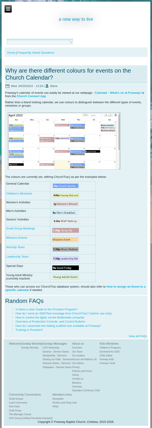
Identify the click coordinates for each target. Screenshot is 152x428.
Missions (76, 383)
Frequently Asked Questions (35, 52)
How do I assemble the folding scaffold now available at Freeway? (58, 325)
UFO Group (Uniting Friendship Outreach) (31, 418)
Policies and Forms (82, 371)
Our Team (77, 351)
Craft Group (15, 410)
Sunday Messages (55, 343)
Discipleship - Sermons (55, 355)
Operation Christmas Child (86, 390)
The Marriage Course (20, 414)
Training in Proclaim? (29, 330)
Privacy (76, 367)
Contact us (77, 379)
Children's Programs (110, 347)
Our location (78, 355)
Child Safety (106, 355)
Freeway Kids (107, 359)
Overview (77, 347)
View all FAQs (138, 336)
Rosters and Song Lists (65, 402)
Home (11, 52)
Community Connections (25, 394)
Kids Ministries (109, 343)
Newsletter (58, 399)
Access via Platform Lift (84, 359)
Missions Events (16, 237)
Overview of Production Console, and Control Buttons (50, 321)
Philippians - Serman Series (57, 367)
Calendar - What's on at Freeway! (118, 92)
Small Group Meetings (20, 228)
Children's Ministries (19, 193)
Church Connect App (31, 96)
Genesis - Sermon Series (56, 351)
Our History (78, 363)
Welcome (15, 343)
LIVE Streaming (51, 347)
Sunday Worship (32, 343)
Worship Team (15, 247)
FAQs (55, 406)
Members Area (62, 394)
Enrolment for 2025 (109, 351)
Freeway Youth (107, 363)
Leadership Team (17, 256)
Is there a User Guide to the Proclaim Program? (47, 309)
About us (78, 343)
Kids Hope (14, 406)
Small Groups (16, 399)
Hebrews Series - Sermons (57, 363)
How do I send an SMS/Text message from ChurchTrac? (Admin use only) (64, 313)
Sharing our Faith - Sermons (57, 359)
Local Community (18, 402)
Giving (75, 375)
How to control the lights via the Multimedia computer (50, 317)
